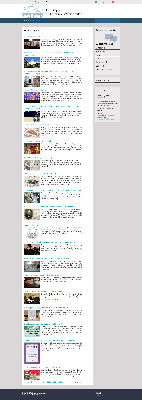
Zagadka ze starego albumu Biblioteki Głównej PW (43, 324)
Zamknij (116, 2)
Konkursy (100, 51)
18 (56, 382)
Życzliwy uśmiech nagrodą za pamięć (38, 157)
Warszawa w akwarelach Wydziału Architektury (42, 275)
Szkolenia (101, 66)
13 (47, 382)
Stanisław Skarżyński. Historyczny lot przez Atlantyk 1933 (46, 258)
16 (52, 382)
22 (62, 382)
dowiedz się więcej (59, 2)
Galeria (99, 58)
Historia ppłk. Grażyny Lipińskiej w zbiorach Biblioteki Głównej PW (49, 307)
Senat (99, 55)
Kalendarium (102, 80)
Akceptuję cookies (104, 2)
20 (59, 382)
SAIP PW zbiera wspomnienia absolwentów (41, 125)
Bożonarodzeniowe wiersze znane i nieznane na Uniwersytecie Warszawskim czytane (48, 224)
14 (49, 382)
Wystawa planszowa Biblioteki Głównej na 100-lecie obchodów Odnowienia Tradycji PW (48, 72)
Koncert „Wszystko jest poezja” (36, 90)
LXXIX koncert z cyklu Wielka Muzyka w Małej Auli (43, 291)
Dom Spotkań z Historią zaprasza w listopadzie (42, 367)
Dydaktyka (101, 48)
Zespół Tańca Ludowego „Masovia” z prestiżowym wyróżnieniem (49, 340)
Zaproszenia (102, 62)
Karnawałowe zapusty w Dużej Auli (37, 141)
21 (61, 382)
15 (50, 382)
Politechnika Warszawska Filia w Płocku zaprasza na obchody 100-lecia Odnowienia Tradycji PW (51, 107)
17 (54, 382)
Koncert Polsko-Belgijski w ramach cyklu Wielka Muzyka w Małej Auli (50, 242)
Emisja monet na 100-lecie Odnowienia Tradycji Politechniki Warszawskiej (52, 190)
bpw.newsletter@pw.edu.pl (106, 119)
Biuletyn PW (25, 20)
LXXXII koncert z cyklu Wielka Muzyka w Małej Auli (43, 174)
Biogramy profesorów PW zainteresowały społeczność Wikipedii (48, 206)
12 (45, 382)
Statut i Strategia (104, 69)
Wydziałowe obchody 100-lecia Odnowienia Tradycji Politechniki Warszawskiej (49, 54)
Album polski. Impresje (33, 36)
